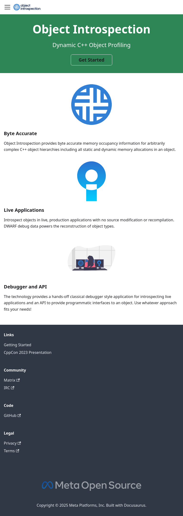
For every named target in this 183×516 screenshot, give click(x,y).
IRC (9, 387)
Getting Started (17, 344)
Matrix (12, 380)
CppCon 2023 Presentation (27, 352)
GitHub (12, 415)
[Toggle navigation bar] (7, 7)
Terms (11, 450)
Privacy (12, 443)
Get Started (91, 60)
